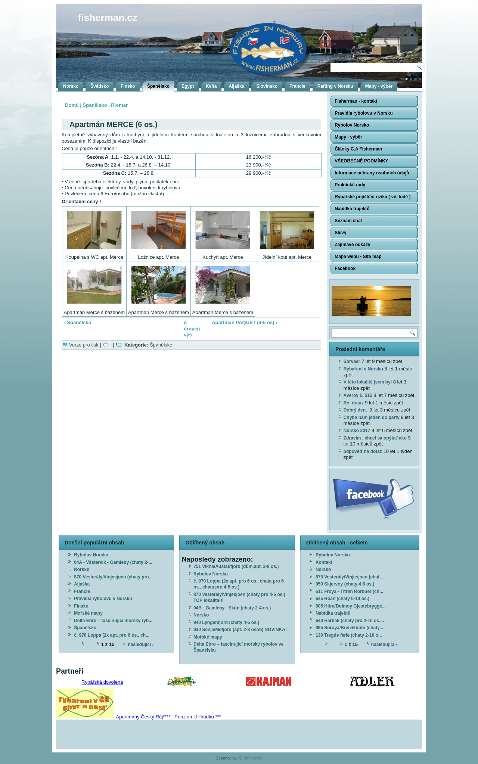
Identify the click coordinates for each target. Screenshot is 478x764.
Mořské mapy (88, 613)
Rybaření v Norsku (363, 369)
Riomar (119, 105)
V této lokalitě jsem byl (368, 382)
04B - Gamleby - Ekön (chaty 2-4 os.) (232, 608)
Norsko (70, 86)
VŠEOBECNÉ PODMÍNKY (361, 161)
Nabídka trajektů (352, 208)
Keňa (211, 86)
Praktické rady (350, 184)
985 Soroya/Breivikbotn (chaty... (349, 627)
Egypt (187, 86)
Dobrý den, (356, 410)
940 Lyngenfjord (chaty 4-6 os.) (226, 622)
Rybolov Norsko (352, 125)
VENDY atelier (249, 758)
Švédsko (99, 86)
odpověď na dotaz (363, 451)
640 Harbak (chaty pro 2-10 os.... (350, 620)
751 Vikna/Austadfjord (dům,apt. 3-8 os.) (236, 566)
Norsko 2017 (357, 430)
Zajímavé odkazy (352, 244)
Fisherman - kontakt (356, 101)
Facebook (345, 268)
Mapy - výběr (378, 86)
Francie (297, 86)
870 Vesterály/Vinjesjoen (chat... (349, 577)
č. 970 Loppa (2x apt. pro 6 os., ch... (111, 635)
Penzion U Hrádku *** (197, 717)
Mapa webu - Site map (358, 256)
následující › (140, 644)
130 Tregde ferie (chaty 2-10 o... (349, 635)
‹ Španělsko (77, 322)
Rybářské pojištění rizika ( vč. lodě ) (372, 196)
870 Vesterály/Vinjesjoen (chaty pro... (113, 577)
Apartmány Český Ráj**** (143, 717)
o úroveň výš (189, 329)
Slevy (340, 232)
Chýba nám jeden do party (372, 417)
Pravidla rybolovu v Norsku (363, 113)
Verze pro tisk (84, 345)
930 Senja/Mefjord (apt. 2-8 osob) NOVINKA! (240, 629)
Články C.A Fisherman (358, 149)
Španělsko (158, 86)
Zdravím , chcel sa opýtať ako (375, 438)
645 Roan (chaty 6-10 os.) (342, 598)
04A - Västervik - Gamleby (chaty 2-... (113, 562)
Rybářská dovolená (102, 682)
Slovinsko (266, 86)
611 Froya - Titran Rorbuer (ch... (349, 591)
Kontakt (324, 562)
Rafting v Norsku (335, 86)
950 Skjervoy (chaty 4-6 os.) (345, 584)
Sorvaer (352, 361)
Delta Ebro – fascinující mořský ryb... (113, 620)
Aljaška (236, 86)
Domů (72, 105)
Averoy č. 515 (358, 395)
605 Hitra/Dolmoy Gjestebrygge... (351, 606)
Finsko (128, 86)
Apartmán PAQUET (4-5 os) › (244, 322)
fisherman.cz (107, 17)
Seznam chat (348, 220)
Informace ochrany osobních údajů (372, 173)
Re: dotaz (354, 403)
